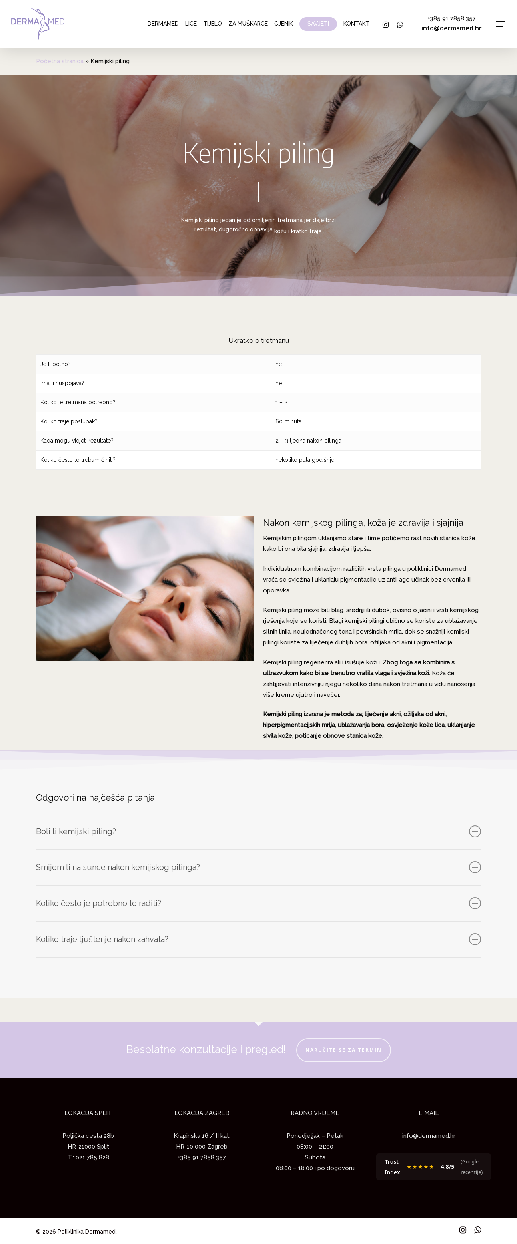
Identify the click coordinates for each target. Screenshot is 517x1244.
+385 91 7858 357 (451, 18)
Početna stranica (60, 61)
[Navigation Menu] (501, 24)
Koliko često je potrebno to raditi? (258, 903)
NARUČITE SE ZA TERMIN (343, 1050)
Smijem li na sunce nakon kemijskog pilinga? (258, 867)
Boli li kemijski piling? (258, 831)
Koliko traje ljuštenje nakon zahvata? (258, 939)
